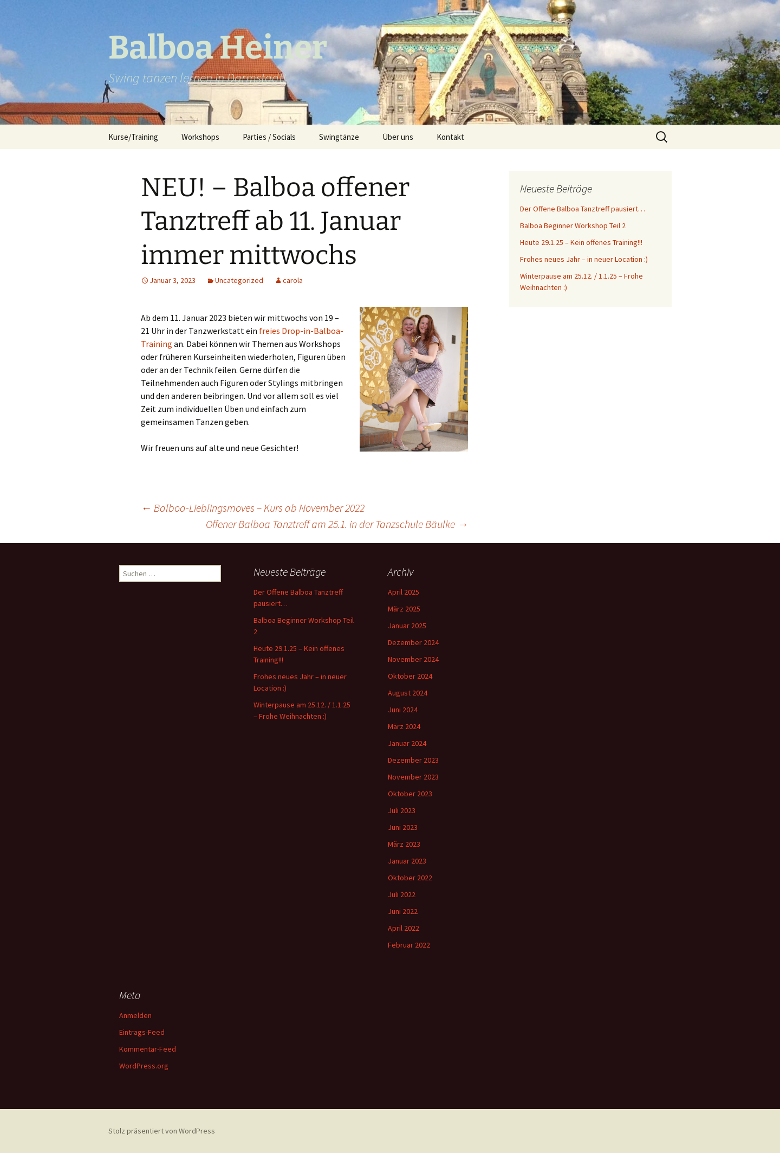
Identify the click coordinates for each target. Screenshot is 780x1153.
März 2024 (404, 726)
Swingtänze (339, 137)
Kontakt (450, 137)
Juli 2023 (401, 810)
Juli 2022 (401, 894)
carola (293, 280)
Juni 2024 (403, 709)
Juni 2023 (403, 827)
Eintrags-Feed (142, 1032)
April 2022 (403, 928)
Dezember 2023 (413, 760)
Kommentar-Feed (147, 1049)
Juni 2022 (403, 911)
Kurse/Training (133, 137)
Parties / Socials (269, 137)
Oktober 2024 (410, 676)
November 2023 (413, 777)
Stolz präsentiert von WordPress (161, 1131)
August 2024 (407, 693)
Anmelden (135, 1015)
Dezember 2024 (413, 642)
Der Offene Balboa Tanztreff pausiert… (582, 209)
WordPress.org (143, 1066)
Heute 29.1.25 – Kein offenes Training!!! (581, 242)
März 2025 (404, 609)
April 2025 (403, 592)
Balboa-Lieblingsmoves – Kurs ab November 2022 (253, 507)
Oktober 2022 (410, 878)
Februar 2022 (409, 945)
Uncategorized (239, 280)
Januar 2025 (407, 625)
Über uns (397, 137)
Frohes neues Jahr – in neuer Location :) (584, 259)
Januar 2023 (407, 861)
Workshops (200, 137)
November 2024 (413, 659)
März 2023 (404, 844)
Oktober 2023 (410, 793)
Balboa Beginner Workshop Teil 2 (573, 225)
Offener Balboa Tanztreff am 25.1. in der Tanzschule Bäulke (337, 524)
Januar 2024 (407, 743)
